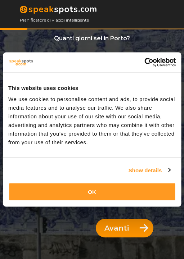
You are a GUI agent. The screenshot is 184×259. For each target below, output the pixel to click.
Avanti (126, 228)
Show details (145, 170)
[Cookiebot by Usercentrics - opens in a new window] (144, 62)
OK (92, 192)
